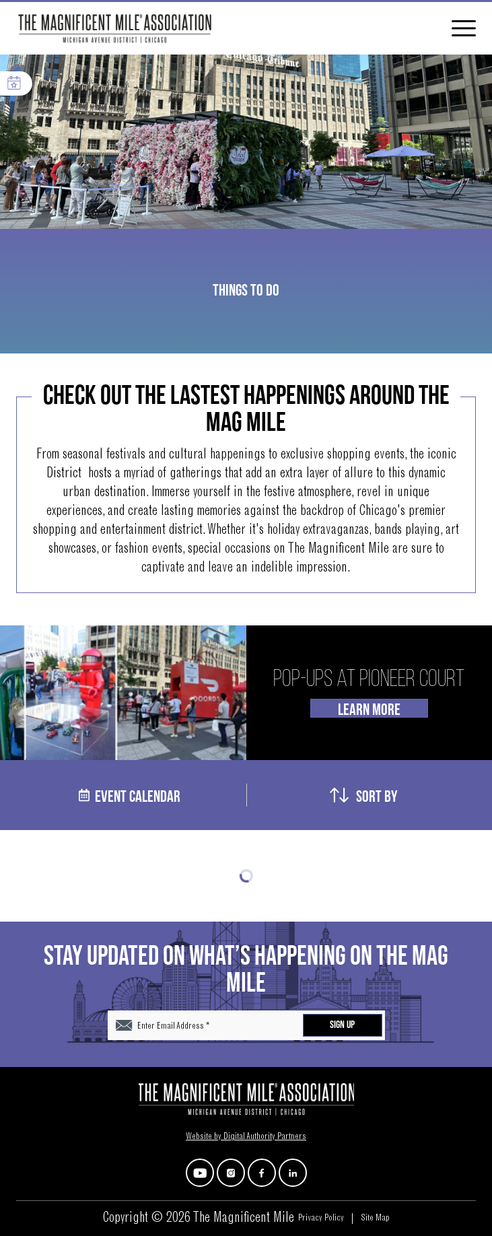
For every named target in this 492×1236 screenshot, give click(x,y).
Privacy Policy (321, 1218)
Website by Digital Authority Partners (246, 1137)
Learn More (369, 709)
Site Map (375, 1218)
